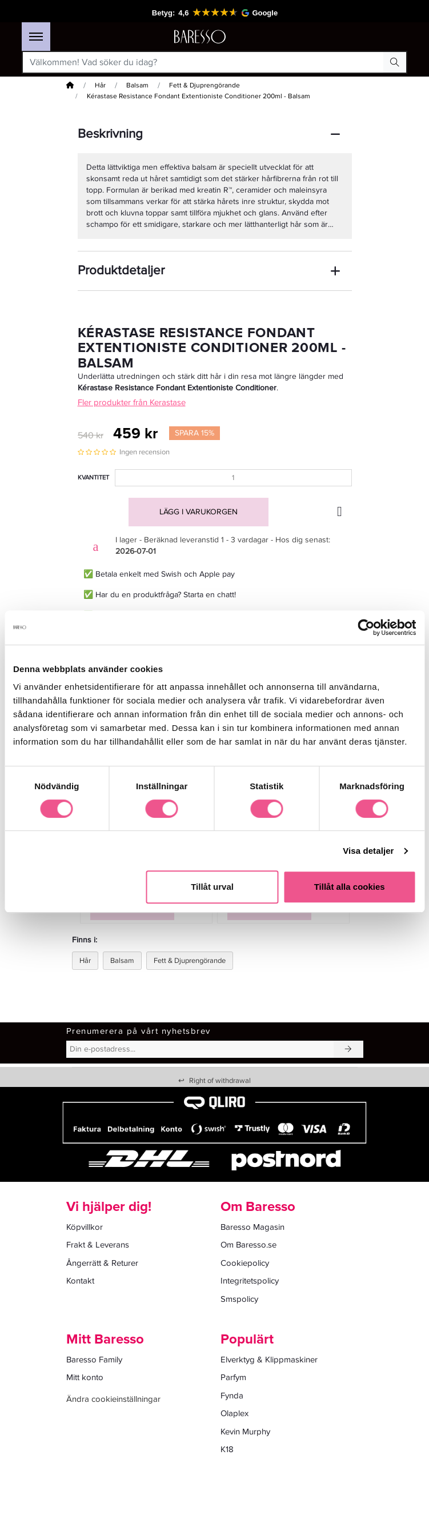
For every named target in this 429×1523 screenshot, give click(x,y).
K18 (227, 1449)
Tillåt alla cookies (349, 887)
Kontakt (80, 1281)
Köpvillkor (84, 1227)
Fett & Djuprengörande (204, 85)
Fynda (231, 1395)
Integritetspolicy (249, 1281)
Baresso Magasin (252, 1227)
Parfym (233, 1377)
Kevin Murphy (245, 1431)
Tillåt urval (212, 887)
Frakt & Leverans (97, 1245)
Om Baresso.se (248, 1245)
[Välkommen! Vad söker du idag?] (203, 62)
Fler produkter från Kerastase (132, 402)
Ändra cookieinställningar (113, 1399)
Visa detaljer (368, 851)
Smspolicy (239, 1299)
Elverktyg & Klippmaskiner (269, 1359)
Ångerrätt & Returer (102, 1263)
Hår (100, 85)
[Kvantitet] (233, 477)
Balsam (137, 85)
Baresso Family (94, 1359)
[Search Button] (394, 62)
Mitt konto (84, 1377)
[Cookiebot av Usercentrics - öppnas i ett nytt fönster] (366, 627)
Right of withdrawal (214, 1080)
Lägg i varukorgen (198, 512)
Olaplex (234, 1413)
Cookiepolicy (244, 1263)
